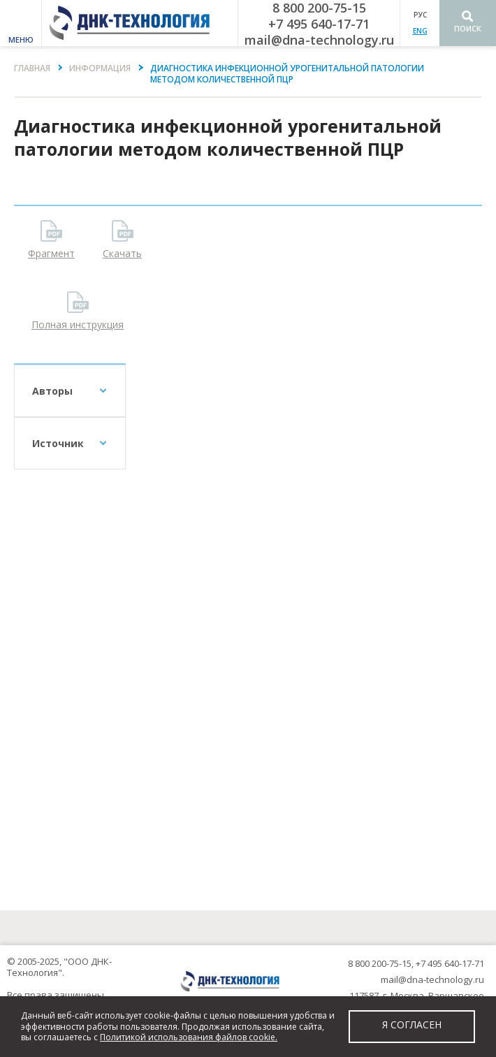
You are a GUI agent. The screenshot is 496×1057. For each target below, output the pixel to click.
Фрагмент (51, 253)
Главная (32, 68)
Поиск (467, 28)
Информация (100, 68)
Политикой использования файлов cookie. (188, 1037)
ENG (420, 31)
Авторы (52, 391)
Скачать (122, 253)
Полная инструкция (77, 324)
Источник (58, 443)
